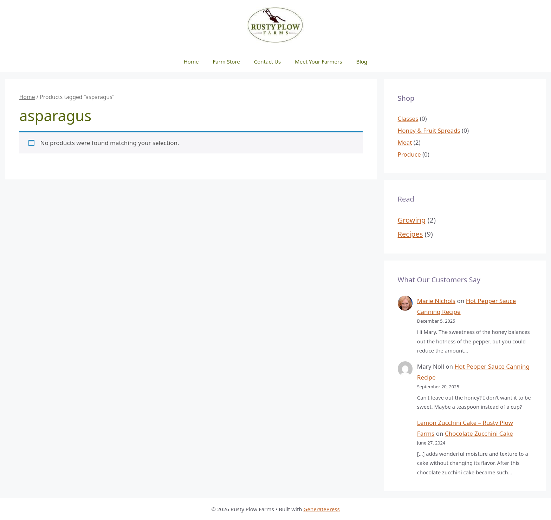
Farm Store (226, 61)
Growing (412, 220)
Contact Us (267, 61)
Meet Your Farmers (318, 61)
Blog (361, 61)
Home (191, 61)
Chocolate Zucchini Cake (479, 433)
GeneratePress (322, 509)
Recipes (410, 234)
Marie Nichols (436, 301)
